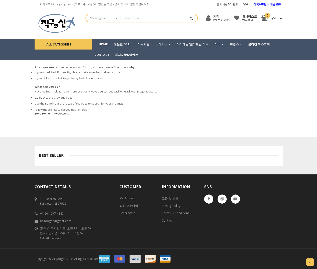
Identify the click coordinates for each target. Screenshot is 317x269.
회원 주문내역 (128, 206)
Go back (40, 97)
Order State (127, 213)
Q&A (246, 4)
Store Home (42, 113)
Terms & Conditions (175, 213)
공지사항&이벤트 (227, 4)
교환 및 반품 (170, 198)
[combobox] (152, 18)
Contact (167, 220)
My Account (61, 113)
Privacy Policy (171, 206)
